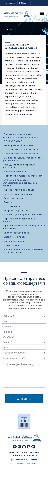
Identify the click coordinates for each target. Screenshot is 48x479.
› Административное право (18, 190)
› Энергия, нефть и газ (15, 210)
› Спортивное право (14, 237)
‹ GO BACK (9, 29)
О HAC (12, 452)
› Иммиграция (10, 245)
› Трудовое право (12, 198)
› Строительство (11, 206)
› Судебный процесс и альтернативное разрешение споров (19, 183)
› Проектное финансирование (20, 149)
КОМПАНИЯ (22, 452)
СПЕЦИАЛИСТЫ (18, 455)
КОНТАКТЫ (32, 455)
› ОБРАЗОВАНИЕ (12, 141)
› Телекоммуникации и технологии (22, 214)
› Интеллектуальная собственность (23, 176)
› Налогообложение (14, 171)
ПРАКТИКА (34, 452)
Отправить (24, 398)
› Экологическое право (15, 233)
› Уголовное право (13, 241)
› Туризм (7, 202)
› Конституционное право (17, 194)
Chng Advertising (32, 463)
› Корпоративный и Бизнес (18, 145)
